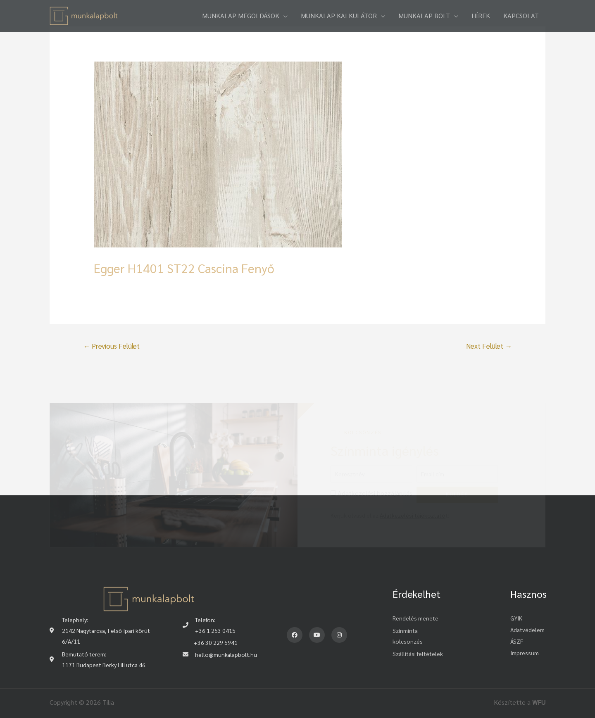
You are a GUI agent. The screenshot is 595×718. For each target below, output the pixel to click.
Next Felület (489, 345)
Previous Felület (111, 345)
